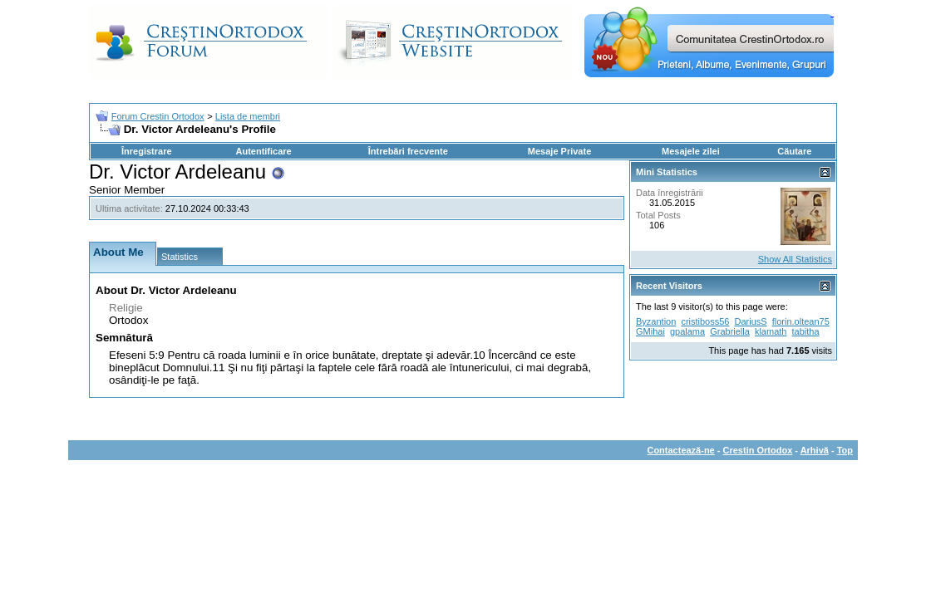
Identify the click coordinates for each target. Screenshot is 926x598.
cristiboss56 (705, 321)
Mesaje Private (559, 151)
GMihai (650, 331)
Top (845, 450)
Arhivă (814, 450)
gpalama (687, 331)
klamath (771, 331)
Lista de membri (247, 116)
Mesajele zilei (691, 151)
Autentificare (263, 151)
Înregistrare (146, 151)
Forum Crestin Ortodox (157, 116)
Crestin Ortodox (758, 450)
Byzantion (656, 321)
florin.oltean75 (801, 321)
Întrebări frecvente (408, 151)
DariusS (751, 321)
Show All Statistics (795, 259)
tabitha (806, 331)
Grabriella (730, 331)
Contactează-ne (680, 450)
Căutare (794, 151)
